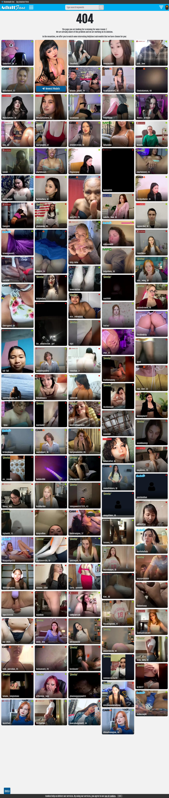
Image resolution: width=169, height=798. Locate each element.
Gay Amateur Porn (22, 2)
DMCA (7, 791)
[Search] (101, 7)
